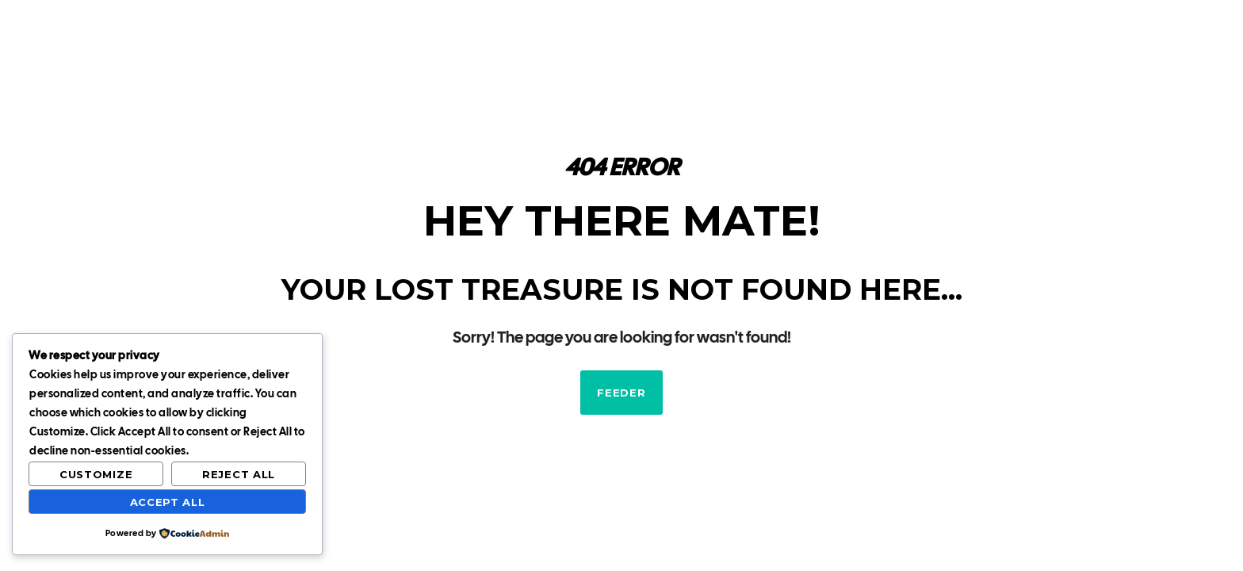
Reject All (238, 474)
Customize (95, 474)
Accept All (167, 502)
